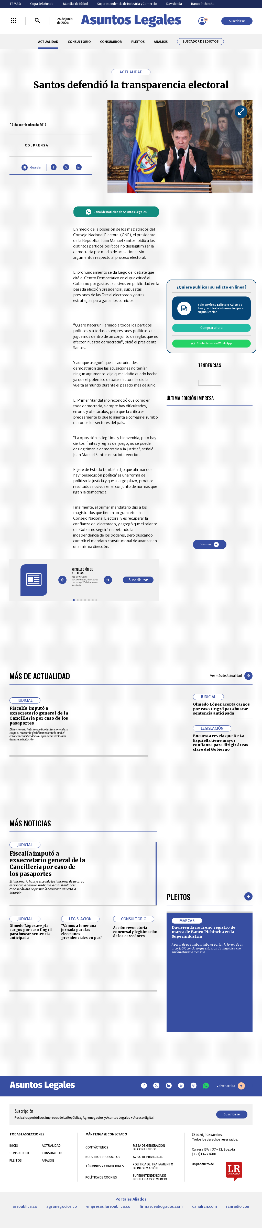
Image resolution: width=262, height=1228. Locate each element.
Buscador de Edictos (200, 41)
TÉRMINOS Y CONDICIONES (104, 1166)
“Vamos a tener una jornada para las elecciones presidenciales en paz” (81, 932)
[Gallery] (85, 577)
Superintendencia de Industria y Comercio (127, 4)
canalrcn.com (204, 1206)
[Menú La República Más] (13, 21)
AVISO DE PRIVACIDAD (148, 1157)
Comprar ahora (211, 328)
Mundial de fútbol (75, 4)
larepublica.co (24, 1206)
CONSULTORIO (79, 42)
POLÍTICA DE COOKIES (101, 1177)
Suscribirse (237, 21)
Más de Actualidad (39, 675)
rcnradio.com (238, 1206)
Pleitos (178, 896)
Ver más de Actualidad (231, 676)
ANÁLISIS (161, 42)
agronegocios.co (61, 1206)
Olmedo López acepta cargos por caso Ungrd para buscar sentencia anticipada (221, 709)
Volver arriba (230, 1086)
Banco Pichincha (202, 4)
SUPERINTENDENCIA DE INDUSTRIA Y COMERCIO (150, 1177)
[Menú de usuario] (202, 21)
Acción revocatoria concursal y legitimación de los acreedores (135, 932)
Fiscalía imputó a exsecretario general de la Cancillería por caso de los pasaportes (38, 716)
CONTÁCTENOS (96, 1147)
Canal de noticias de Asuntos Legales (116, 212)
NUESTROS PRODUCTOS (102, 1157)
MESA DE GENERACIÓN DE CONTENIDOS (149, 1147)
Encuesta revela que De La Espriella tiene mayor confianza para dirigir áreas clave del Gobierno (220, 743)
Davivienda (174, 4)
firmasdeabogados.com (161, 1206)
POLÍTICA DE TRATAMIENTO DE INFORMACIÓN (153, 1166)
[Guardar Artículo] (31, 167)
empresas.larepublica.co (108, 1206)
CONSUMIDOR (111, 42)
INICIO (13, 1145)
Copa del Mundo (41, 4)
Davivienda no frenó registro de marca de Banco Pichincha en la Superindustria (203, 932)
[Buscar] (37, 21)
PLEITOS (138, 42)
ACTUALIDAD (48, 42)
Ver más (210, 544)
